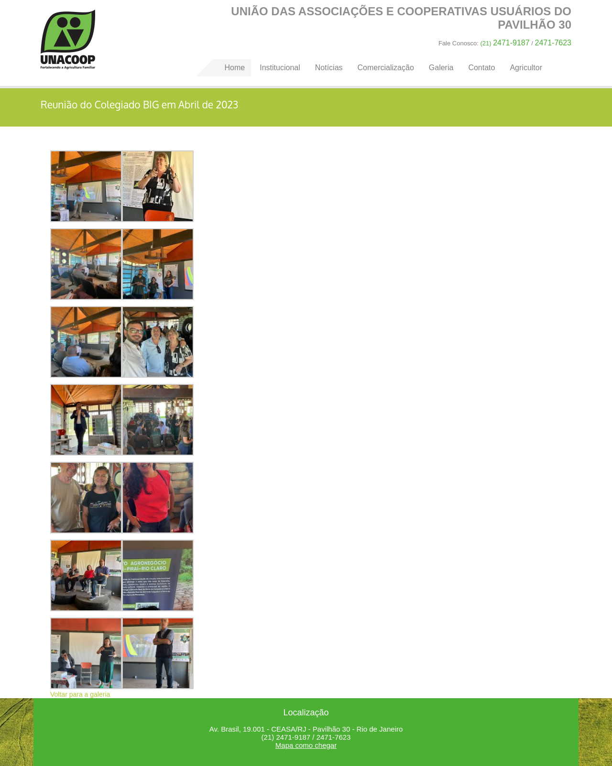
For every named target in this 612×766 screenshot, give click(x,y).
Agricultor (526, 68)
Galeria (441, 68)
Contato (481, 68)
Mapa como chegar (306, 745)
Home (68, 39)
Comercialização (386, 68)
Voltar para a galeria (80, 694)
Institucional (280, 68)
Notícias (329, 68)
